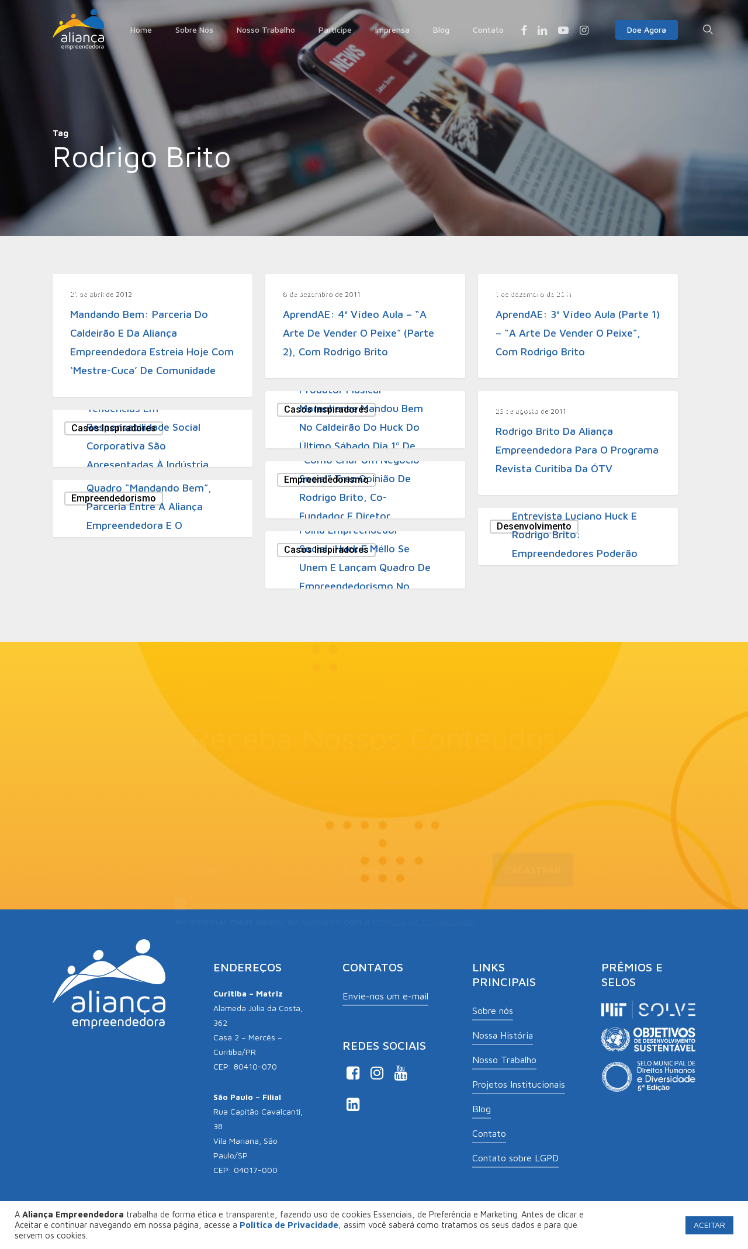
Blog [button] (481, 1108)
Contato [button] (489, 1133)
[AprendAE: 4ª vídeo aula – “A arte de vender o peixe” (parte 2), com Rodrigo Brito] (365, 326)
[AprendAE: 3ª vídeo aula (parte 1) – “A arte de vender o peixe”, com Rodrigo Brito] (578, 326)
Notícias (89, 292)
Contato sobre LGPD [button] (515, 1158)
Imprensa (517, 409)
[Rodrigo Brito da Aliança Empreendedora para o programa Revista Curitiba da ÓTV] (578, 443)
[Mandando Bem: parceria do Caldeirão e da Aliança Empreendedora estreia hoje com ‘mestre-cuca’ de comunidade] (152, 335)
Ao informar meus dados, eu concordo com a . (325, 916)
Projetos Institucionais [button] (518, 1084)
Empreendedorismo (326, 479)
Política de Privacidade (423, 916)
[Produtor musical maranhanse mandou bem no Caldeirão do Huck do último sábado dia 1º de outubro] (365, 419)
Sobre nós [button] (492, 1010)
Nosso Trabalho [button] (504, 1059)
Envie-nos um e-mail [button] (385, 996)
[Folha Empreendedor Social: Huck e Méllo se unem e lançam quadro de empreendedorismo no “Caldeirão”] (365, 560)
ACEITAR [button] (709, 1225)
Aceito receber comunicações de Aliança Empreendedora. (308, 900)
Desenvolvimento (534, 292)
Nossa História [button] (502, 1035)
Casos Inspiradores (326, 409)
